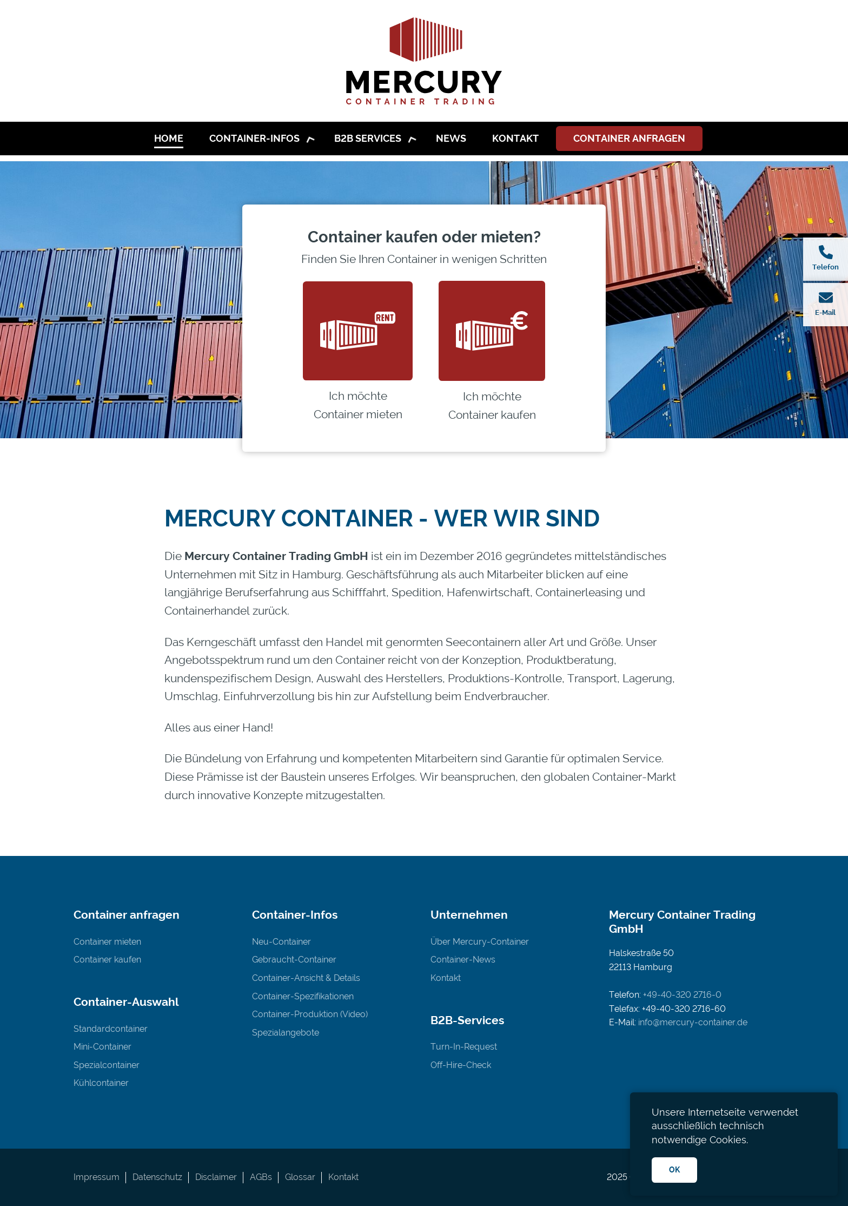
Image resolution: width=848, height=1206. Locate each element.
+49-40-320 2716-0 (682, 995)
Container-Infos (254, 138)
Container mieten (107, 942)
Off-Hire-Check (460, 1065)
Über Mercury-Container (479, 942)
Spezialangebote (285, 1032)
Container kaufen (107, 959)
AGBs (261, 1177)
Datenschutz (157, 1177)
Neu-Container (281, 942)
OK (674, 1169)
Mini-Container (102, 1047)
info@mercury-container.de (692, 1022)
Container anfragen (629, 138)
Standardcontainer (111, 1029)
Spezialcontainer (107, 1065)
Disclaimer (216, 1177)
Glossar (300, 1177)
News (451, 138)
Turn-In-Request (463, 1047)
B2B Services (367, 138)
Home (168, 138)
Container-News (462, 959)
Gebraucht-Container (294, 959)
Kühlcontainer (101, 1083)
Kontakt (515, 138)
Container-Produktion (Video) (310, 1014)
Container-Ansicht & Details (306, 978)
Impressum (97, 1177)
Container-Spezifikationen (303, 996)
